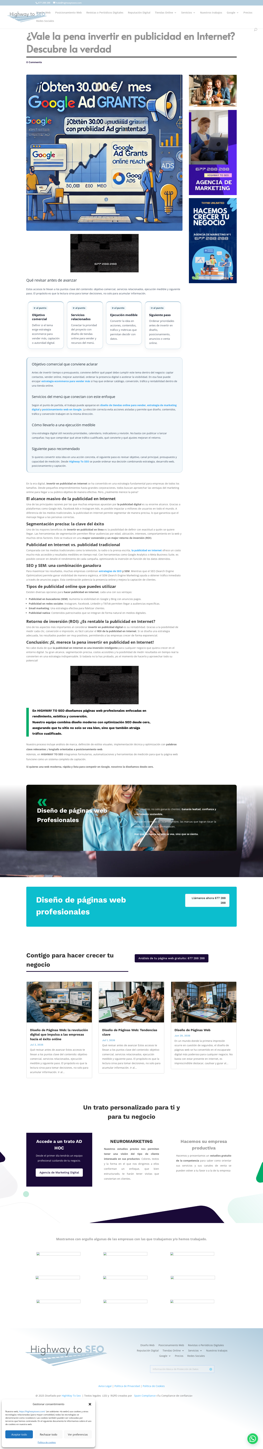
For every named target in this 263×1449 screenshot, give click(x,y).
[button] (90, 1404)
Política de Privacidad (127, 1386)
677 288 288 (44, 2)
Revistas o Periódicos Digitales (104, 12)
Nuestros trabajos (211, 12)
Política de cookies (47, 1442)
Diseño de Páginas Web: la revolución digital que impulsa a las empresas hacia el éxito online (59, 1034)
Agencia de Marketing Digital (59, 1172)
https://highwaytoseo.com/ (32, 1411)
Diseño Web (43, 12)
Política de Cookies (154, 1386)
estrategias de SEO (110, 571)
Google (231, 12)
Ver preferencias (78, 1434)
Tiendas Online (164, 12)
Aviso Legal (105, 1386)
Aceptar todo (19, 1434)
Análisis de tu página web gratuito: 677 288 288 (171, 958)
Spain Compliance (145, 1395)
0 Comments (34, 62)
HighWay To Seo (71, 1395)
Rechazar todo (48, 1434)
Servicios (186, 12)
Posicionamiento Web (68, 12)
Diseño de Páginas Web (192, 1030)
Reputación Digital (139, 12)
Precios (247, 12)
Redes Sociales (45, 21)
